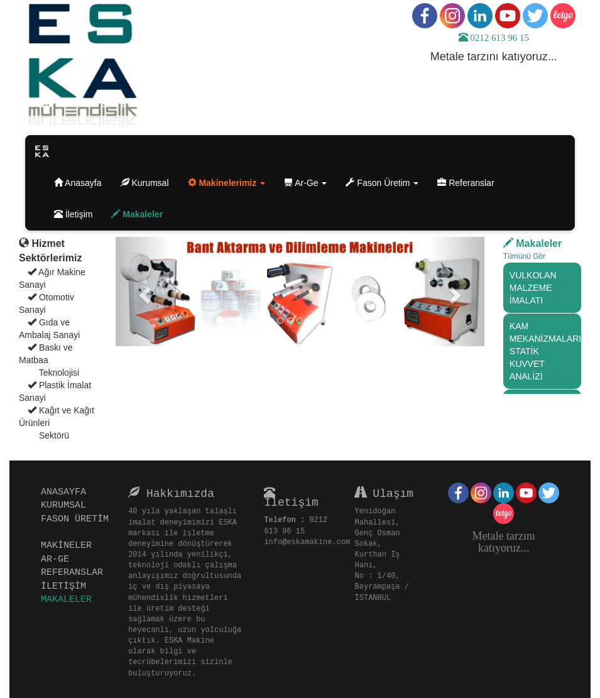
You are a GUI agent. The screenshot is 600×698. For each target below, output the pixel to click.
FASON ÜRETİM (72, 525)
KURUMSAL (66, 504)
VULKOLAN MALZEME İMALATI (533, 287)
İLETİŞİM (66, 585)
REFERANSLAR (75, 571)
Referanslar (470, 182)
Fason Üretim (382, 183)
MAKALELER (69, 598)
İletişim (78, 213)
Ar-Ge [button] (305, 183)
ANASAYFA (66, 491)
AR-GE (58, 558)
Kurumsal (149, 182)
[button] (226, 183)
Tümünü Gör (524, 256)
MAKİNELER (69, 544)
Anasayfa (82, 182)
